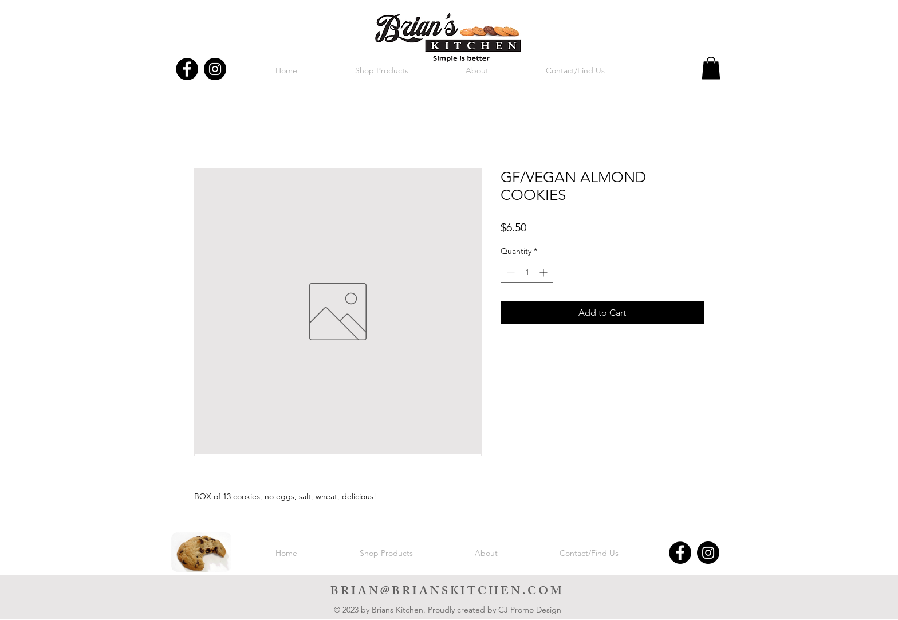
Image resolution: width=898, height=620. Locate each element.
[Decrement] (509, 272)
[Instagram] (215, 69)
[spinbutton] (527, 272)
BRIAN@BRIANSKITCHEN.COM (447, 592)
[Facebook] (187, 69)
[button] (711, 68)
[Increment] (544, 272)
